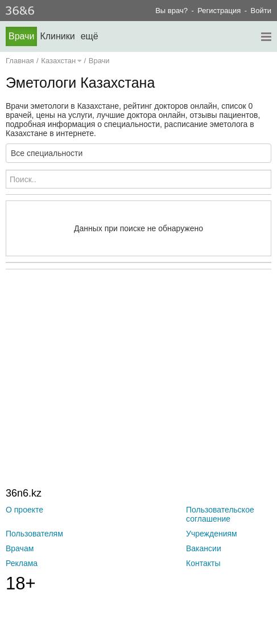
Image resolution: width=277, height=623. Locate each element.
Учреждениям (211, 533)
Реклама (22, 563)
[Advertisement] (141, 355)
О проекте (24, 509)
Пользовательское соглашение (220, 514)
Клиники (57, 36)
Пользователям (34, 533)
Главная (20, 60)
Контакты (203, 563)
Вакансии (203, 548)
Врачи (21, 36)
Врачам (20, 548)
